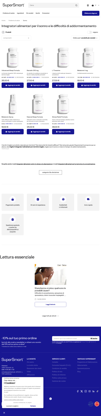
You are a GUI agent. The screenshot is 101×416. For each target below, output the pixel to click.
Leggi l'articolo (50, 304)
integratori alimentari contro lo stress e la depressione (34, 164)
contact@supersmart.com (8, 372)
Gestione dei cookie (59, 381)
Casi (59, 265)
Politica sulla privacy (59, 378)
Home (3, 20)
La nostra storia (32, 365)
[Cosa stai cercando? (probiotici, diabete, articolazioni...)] (53, 5)
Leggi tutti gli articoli (50, 316)
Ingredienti (20, 13)
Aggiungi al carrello (12, 85)
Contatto (55, 362)
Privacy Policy (85, 342)
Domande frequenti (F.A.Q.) (61, 365)
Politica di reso (57, 372)
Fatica (64, 265)
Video (29, 372)
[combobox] (97, 5)
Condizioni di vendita (59, 368)
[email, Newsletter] (75, 338)
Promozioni (45, 13)
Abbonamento (82, 365)
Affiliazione (31, 375)
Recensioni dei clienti (34, 368)
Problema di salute (9, 13)
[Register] (94, 338)
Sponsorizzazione (83, 368)
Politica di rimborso (59, 375)
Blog (78, 372)
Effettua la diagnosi (91, 13)
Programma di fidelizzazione (87, 362)
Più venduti (29, 13)
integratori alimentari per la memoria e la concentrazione (76, 164)
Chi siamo (30, 362)
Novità (38, 13)
